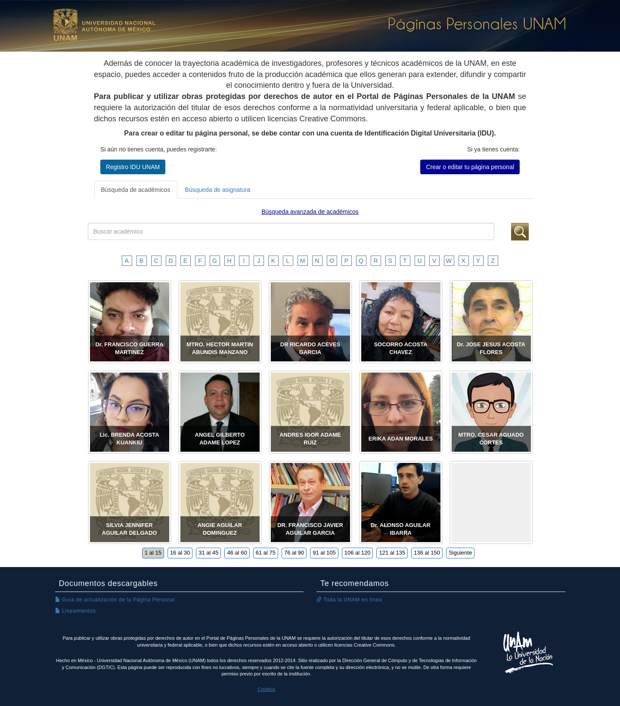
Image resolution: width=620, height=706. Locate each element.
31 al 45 (208, 552)
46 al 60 (237, 552)
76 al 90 (294, 552)
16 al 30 (180, 552)
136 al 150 (427, 552)
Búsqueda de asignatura (218, 189)
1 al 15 (153, 552)
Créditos (266, 689)
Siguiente (460, 552)
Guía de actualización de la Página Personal (115, 600)
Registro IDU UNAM (133, 166)
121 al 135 (392, 552)
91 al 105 (324, 552)
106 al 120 (357, 552)
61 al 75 (266, 552)
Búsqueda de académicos (135, 189)
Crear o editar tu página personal (470, 166)
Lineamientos (75, 611)
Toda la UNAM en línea (349, 600)
